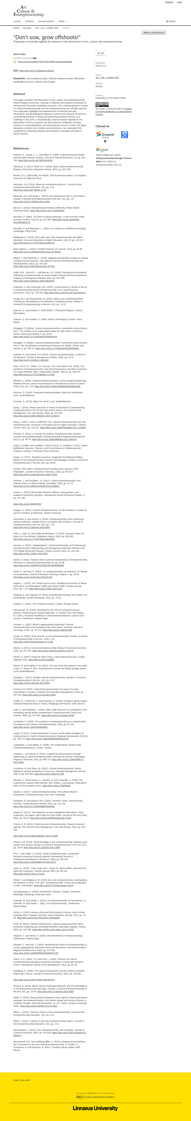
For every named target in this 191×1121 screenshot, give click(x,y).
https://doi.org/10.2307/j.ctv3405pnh (47, 210)
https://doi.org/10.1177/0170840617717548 (34, 374)
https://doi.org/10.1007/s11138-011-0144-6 (52, 651)
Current (17, 21)
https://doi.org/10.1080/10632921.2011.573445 (35, 836)
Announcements (46, 21)
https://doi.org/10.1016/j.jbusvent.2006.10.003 (35, 474)
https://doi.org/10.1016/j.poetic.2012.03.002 (53, 929)
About (62, 21)
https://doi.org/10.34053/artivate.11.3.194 (33, 642)
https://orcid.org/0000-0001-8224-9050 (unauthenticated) (45, 61)
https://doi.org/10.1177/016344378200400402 (57, 348)
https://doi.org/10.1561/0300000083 (30, 727)
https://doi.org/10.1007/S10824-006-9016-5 (34, 980)
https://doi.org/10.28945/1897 (27, 504)
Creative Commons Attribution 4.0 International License (114, 112)
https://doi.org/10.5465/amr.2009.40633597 (34, 281)
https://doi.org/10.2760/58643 (56, 786)
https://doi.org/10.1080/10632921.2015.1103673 (36, 416)
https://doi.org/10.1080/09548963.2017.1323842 (63, 427)
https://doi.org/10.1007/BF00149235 (35, 160)
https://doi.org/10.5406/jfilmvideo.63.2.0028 (50, 818)
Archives (29, 21)
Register (169, 2)
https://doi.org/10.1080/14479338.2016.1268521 (36, 486)
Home (16, 28)
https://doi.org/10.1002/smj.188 (49, 774)
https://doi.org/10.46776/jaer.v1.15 (29, 190)
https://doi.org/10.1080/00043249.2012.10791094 (37, 252)
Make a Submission (154, 32)
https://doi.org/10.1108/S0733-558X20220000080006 (38, 565)
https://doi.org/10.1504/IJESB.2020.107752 (34, 266)
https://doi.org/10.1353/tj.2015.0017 (46, 589)
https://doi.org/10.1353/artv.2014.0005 (42, 847)
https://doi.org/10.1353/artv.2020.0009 (55, 991)
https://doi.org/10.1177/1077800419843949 (34, 539)
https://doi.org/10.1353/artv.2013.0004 (31, 683)
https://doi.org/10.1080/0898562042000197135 (35, 953)
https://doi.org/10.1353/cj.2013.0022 (30, 553)
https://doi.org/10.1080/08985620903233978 (47, 739)
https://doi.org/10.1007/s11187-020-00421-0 (65, 292)
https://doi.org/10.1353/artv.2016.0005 (31, 527)
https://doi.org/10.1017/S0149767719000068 (38, 918)
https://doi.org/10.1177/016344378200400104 (35, 336)
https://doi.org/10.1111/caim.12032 (39, 695)
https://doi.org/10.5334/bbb (41, 660)
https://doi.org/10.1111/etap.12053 (57, 715)
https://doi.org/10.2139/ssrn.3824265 (30, 360)
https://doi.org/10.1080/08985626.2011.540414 (54, 439)
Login (179, 2)
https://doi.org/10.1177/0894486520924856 (34, 806)
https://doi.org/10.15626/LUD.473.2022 (38, 1006)
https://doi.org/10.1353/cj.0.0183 (28, 874)
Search (170, 21)
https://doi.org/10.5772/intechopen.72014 (53, 885)
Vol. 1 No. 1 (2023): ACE (47, 28)
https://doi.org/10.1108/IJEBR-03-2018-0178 (34, 862)
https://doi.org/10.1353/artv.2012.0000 (31, 201)
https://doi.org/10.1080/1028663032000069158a (57, 386)
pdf (102, 53)
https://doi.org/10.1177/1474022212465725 (34, 243)
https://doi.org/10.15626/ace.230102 (36, 71)
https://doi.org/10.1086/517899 (57, 630)
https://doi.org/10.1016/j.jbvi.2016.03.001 (32, 577)
